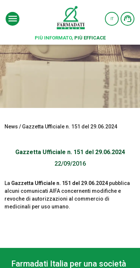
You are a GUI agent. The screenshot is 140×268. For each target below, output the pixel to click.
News (11, 127)
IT (112, 19)
